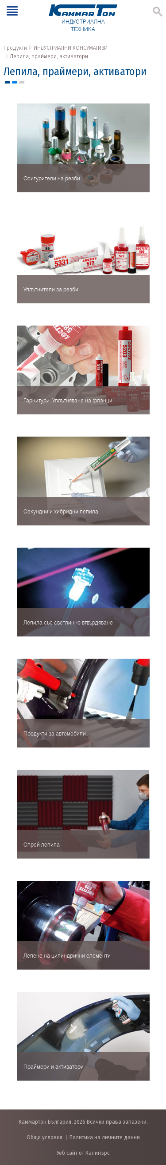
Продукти (15, 47)
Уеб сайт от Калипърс (83, 1152)
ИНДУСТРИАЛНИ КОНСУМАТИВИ (71, 47)
